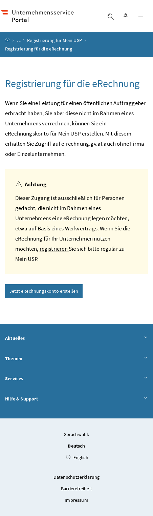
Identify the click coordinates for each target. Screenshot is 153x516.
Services (76, 378)
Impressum (76, 500)
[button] (131, 483)
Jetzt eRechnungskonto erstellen (43, 291)
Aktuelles (76, 338)
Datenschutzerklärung (76, 477)
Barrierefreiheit (76, 489)
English (77, 457)
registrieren (54, 248)
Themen (76, 358)
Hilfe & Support (76, 399)
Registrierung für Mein (54, 40)
